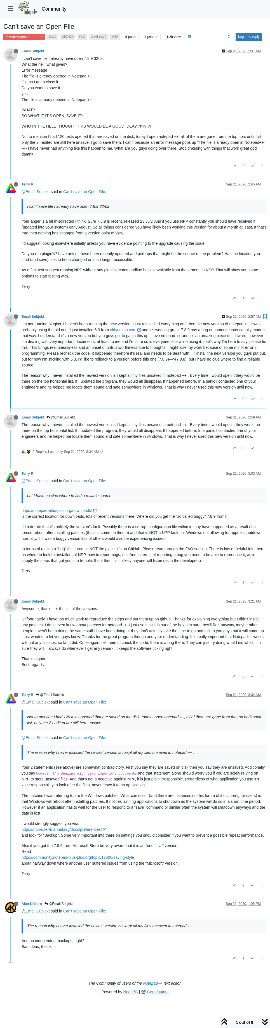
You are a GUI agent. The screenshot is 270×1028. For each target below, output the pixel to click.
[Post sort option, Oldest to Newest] (228, 37)
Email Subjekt (33, 51)
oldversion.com (125, 330)
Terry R (27, 184)
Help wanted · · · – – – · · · (24, 37)
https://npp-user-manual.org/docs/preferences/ (64, 829)
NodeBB (130, 992)
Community (54, 9)
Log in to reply (249, 37)
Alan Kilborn (32, 904)
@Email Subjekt (60, 417)
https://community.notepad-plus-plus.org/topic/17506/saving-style (78, 857)
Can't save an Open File (84, 191)
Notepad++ (152, 983)
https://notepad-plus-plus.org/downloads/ (59, 510)
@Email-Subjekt (36, 191)
